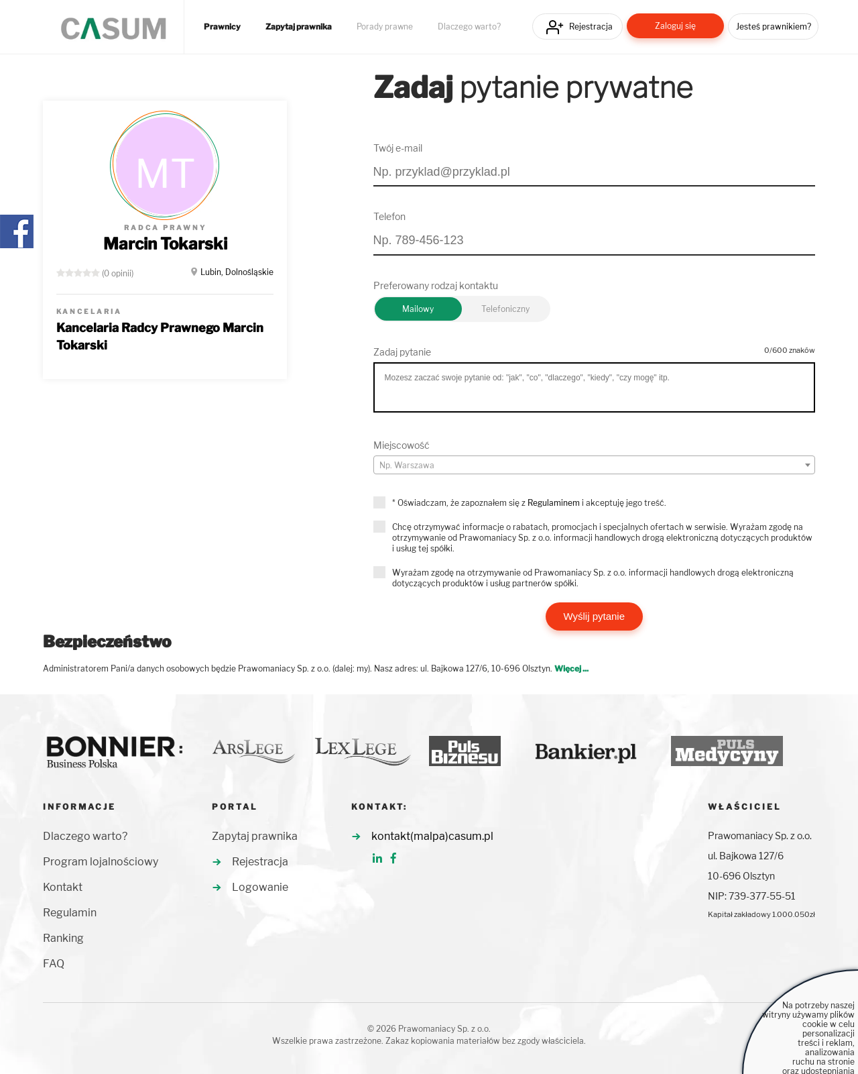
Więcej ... (571, 668)
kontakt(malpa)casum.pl (432, 836)
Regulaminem (554, 503)
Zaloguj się (675, 26)
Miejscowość (401, 445)
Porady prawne (385, 27)
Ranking (63, 938)
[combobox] (594, 464)
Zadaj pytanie (402, 352)
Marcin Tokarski (165, 244)
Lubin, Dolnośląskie (236, 272)
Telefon (389, 216)
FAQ (53, 963)
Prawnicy (222, 27)
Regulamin (70, 912)
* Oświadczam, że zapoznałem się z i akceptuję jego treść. (529, 503)
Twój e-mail (397, 148)
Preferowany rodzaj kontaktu (435, 285)
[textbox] (594, 465)
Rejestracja (591, 26)
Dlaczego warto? (469, 27)
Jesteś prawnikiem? (773, 26)
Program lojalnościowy (100, 861)
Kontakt (62, 887)
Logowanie (260, 887)
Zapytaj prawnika (298, 27)
